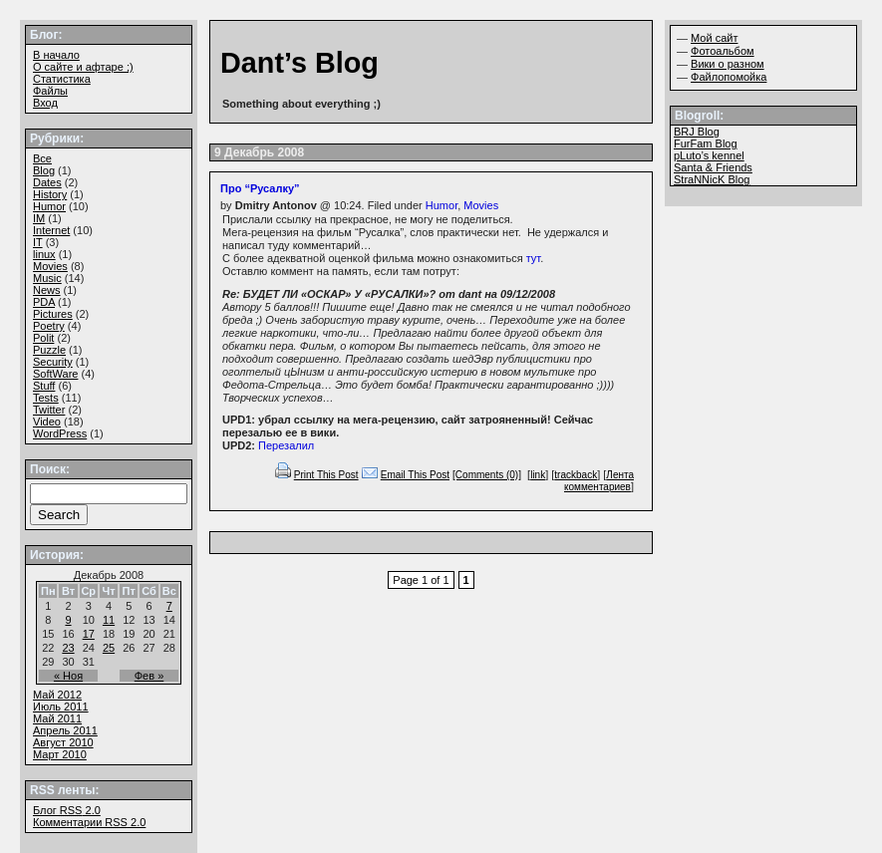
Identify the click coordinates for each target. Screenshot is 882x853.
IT (38, 242)
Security (53, 362)
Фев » (149, 676)
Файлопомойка (728, 77)
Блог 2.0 (67, 810)
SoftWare (55, 374)
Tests (46, 398)
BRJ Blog (697, 132)
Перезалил (286, 445)
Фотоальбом (722, 51)
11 (109, 620)
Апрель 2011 (65, 730)
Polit (43, 338)
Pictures (53, 314)
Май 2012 (57, 695)
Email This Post (415, 474)
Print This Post (326, 474)
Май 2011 (57, 718)
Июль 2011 (61, 706)
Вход (45, 103)
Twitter (49, 410)
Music (47, 278)
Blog (44, 170)
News (47, 290)
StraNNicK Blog (711, 179)
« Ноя (68, 676)
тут (533, 258)
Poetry (49, 326)
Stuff (44, 386)
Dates (47, 182)
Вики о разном (727, 64)
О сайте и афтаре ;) (83, 67)
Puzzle (49, 350)
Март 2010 (60, 754)
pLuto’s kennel (709, 155)
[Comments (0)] (486, 474)
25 (109, 648)
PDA (44, 302)
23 (68, 648)
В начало (56, 55)
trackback (575, 474)
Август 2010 (63, 742)
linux (44, 254)
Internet (51, 230)
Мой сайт (714, 38)
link (537, 474)
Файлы (50, 91)
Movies (480, 205)
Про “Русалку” (260, 188)
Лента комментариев (599, 480)
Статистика (62, 79)
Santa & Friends (713, 167)
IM (39, 218)
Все (42, 158)
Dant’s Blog (299, 63)
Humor (441, 205)
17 (89, 634)
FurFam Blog (705, 143)
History (50, 194)
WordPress (60, 433)
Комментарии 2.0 (89, 822)
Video (47, 421)
